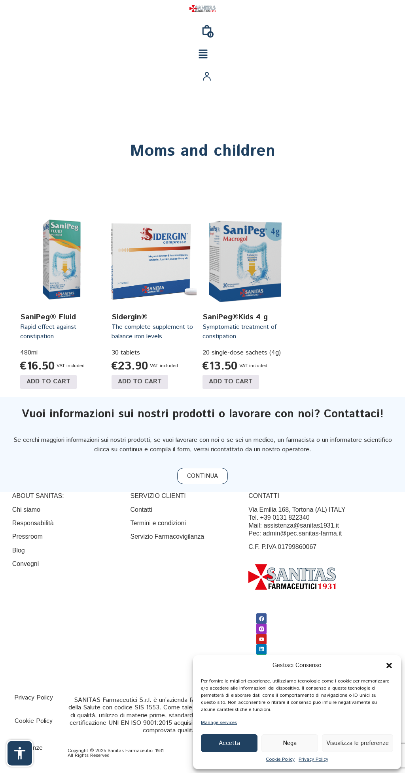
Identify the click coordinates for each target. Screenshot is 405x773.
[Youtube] (261, 637)
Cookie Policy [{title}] (280, 759)
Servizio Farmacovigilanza (167, 536)
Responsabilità (33, 523)
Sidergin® (130, 317)
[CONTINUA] (202, 476)
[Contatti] (141, 509)
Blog (19, 550)
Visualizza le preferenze (357, 743)
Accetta (229, 743)
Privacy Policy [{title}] (313, 759)
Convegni (25, 563)
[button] (389, 665)
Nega (290, 743)
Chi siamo (26, 509)
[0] (207, 33)
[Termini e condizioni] (158, 523)
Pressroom (27, 536)
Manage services (219, 722)
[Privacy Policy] (33, 697)
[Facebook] (261, 618)
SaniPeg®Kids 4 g (235, 317)
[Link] (202, 8)
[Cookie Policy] (34, 721)
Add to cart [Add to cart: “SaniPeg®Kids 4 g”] (231, 381)
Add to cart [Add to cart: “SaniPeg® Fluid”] (48, 381)
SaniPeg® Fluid (48, 317)
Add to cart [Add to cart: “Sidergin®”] (140, 381)
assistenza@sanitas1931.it (301, 525)
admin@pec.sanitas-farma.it (302, 533)
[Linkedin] (261, 646)
